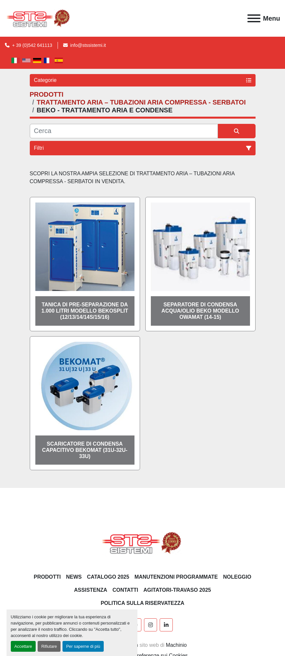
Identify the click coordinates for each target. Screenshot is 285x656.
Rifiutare (49, 646)
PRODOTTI (47, 577)
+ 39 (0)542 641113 (32, 45)
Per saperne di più (83, 646)
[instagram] (150, 624)
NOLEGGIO (237, 577)
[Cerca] (124, 131)
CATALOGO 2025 (108, 577)
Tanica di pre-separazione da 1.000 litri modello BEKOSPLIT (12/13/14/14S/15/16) (85, 311)
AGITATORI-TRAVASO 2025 (177, 590)
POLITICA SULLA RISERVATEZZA (143, 603)
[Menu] (253, 18)
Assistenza (90, 590)
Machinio (176, 645)
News (74, 577)
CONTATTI (125, 590)
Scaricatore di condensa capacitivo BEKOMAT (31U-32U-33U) (85, 450)
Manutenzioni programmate (176, 577)
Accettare (23, 646)
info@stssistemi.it (88, 45)
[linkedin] (166, 624)
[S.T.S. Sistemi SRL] (142, 542)
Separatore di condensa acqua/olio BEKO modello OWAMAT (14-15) (200, 311)
